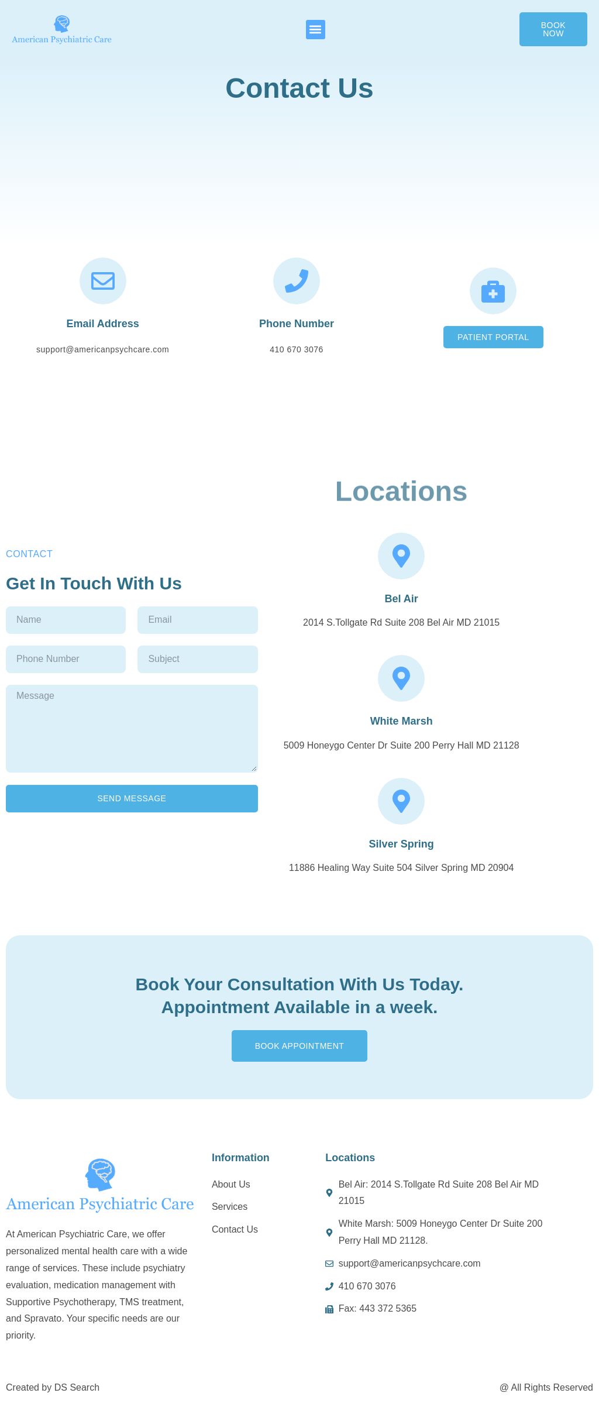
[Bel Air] (401, 556)
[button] (315, 29)
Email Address (102, 324)
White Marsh (401, 721)
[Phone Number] (296, 281)
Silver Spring (401, 844)
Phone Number (296, 324)
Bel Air (401, 599)
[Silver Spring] (401, 801)
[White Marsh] (401, 678)
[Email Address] (103, 281)
